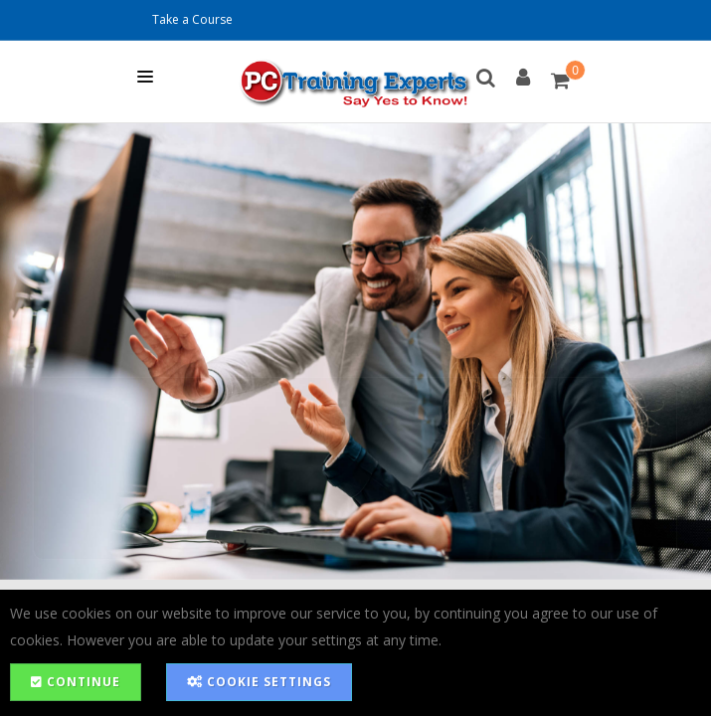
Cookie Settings (259, 681)
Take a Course (192, 19)
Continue (75, 681)
